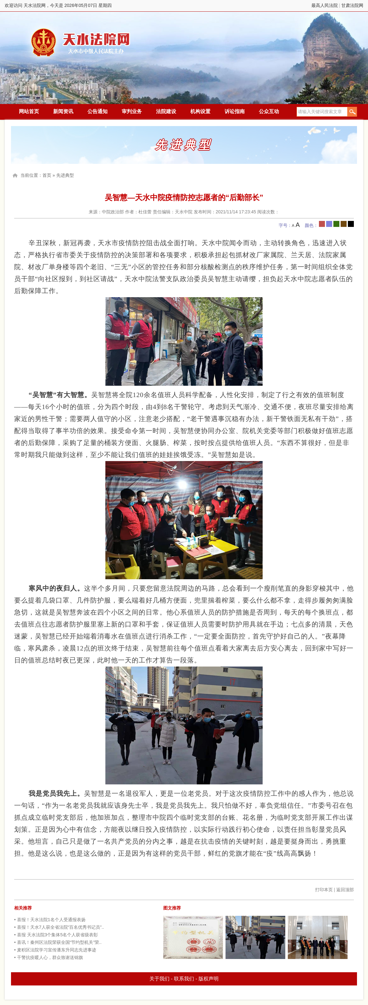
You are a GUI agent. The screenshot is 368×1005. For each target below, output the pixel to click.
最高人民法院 (324, 5)
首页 (46, 175)
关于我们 (159, 978)
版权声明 (208, 978)
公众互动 (269, 111)
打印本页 (324, 889)
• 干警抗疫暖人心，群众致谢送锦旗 (48, 957)
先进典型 (65, 175)
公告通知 (97, 111)
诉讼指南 (235, 111)
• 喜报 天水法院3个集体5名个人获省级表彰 (56, 934)
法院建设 (166, 111)
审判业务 (132, 111)
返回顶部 (345, 889)
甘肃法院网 (352, 5)
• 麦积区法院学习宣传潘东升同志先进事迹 (55, 949)
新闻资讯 (63, 111)
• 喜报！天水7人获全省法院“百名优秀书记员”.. (59, 927)
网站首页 (29, 111)
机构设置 (200, 111)
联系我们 (184, 978)
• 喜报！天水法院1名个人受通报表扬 (50, 919)
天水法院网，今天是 (81, 42)
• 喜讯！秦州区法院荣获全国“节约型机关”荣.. (58, 942)
